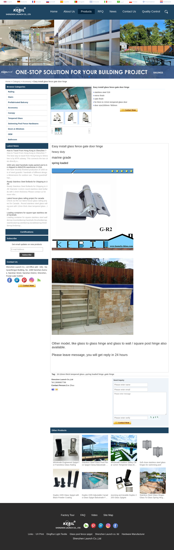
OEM (10, 134)
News (113, 11)
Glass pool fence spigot (81, 534)
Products (86, 11)
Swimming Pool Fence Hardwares (23, 124)
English (9, 2)
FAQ (82, 515)
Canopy (11, 113)
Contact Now (27, 285)
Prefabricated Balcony (18, 102)
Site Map (108, 515)
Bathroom (12, 139)
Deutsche (24, 2)
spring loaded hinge (95, 374)
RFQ (100, 11)
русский (52, 2)
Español (66, 2)
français (38, 2)
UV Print (40, 534)
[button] (82, 76)
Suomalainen (150, 2)
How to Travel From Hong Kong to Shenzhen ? (26, 150)
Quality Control (151, 11)
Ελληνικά (96, 2)
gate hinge (109, 374)
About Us (69, 11)
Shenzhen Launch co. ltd (107, 534)
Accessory (26, 81)
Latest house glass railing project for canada (25, 198)
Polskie (135, 2)
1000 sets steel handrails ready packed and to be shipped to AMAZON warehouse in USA (27, 166)
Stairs (10, 97)
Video (94, 515)
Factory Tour (67, 515)
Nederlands (167, 2)
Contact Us (129, 11)
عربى (122, 2)
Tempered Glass (15, 118)
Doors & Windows (16, 129)
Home (53, 11)
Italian (110, 2)
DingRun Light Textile (56, 534)
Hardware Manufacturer (133, 534)
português (81, 2)
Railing (11, 92)
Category (16, 81)
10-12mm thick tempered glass (70, 374)
